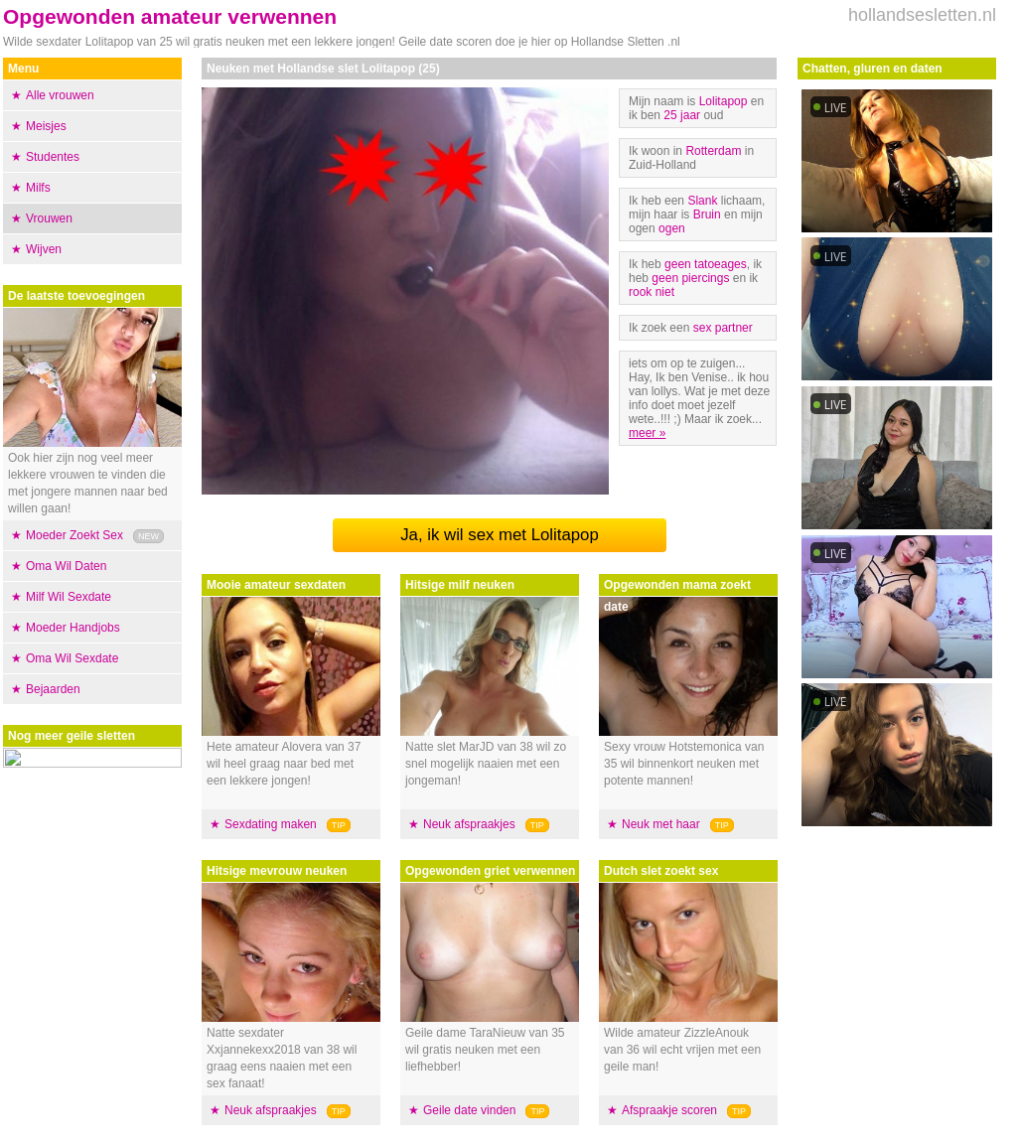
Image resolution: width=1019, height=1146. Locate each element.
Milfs (38, 188)
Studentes (52, 157)
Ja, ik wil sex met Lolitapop (499, 534)
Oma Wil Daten (66, 566)
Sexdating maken (270, 824)
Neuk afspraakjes (270, 1110)
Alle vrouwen (60, 95)
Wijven (44, 249)
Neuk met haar (661, 824)
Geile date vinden (469, 1110)
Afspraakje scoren (669, 1110)
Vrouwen (49, 218)
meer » (647, 433)
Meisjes (46, 126)
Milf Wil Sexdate (68, 597)
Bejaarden (53, 689)
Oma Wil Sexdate (72, 658)
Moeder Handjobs (73, 628)
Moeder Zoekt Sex (74, 535)
